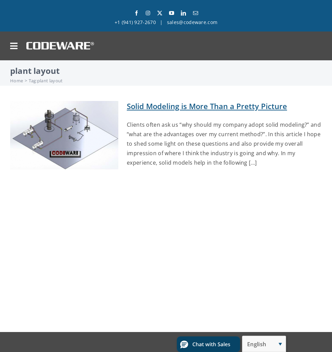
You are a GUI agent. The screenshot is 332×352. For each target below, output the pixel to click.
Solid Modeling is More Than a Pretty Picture (207, 106)
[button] (208, 344)
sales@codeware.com (192, 22)
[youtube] (171, 13)
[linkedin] (183, 13)
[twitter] (159, 13)
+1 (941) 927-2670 (135, 22)
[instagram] (148, 13)
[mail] (195, 13)
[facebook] (136, 13)
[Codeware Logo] (60, 44)
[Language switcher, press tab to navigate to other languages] (264, 344)
